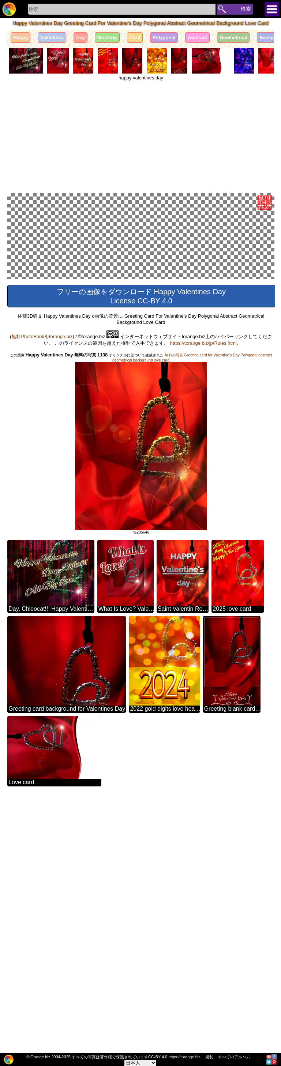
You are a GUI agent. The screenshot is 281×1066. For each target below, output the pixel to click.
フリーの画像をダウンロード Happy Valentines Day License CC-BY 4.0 (141, 550)
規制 (209, 1057)
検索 (246, 9)
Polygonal (164, 37)
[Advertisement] (140, 135)
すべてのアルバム (234, 1057)
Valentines (52, 37)
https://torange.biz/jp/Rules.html (203, 597)
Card (135, 37)
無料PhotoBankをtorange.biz (41, 591)
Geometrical (233, 37)
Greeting (107, 37)
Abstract (197, 37)
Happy (20, 37)
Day (80, 37)
